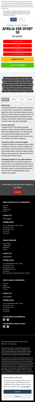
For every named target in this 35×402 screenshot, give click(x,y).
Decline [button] (21, 19)
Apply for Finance (17, 65)
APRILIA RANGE (10, 25)
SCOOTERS (17, 25)
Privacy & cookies (13, 344)
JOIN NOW (17, 192)
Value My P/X (17, 50)
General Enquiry (17, 41)
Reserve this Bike (17, 59)
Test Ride (17, 45)
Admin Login (4, 344)
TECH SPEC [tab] (29, 99)
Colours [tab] (13, 99)
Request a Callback (17, 54)
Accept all (17, 391)
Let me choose (25, 386)
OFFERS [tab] (21, 99)
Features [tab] (5, 99)
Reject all (17, 396)
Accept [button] (13, 19)
